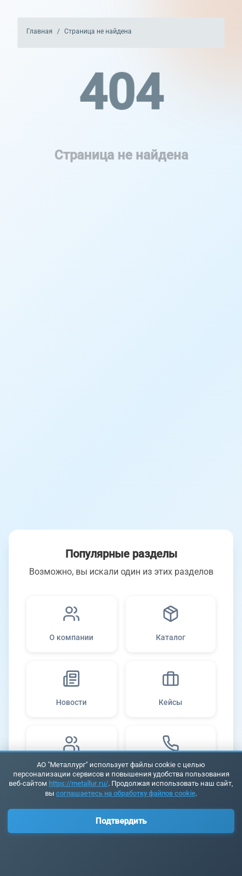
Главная (39, 31)
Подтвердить (121, 821)
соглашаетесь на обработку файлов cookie (125, 793)
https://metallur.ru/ (78, 783)
